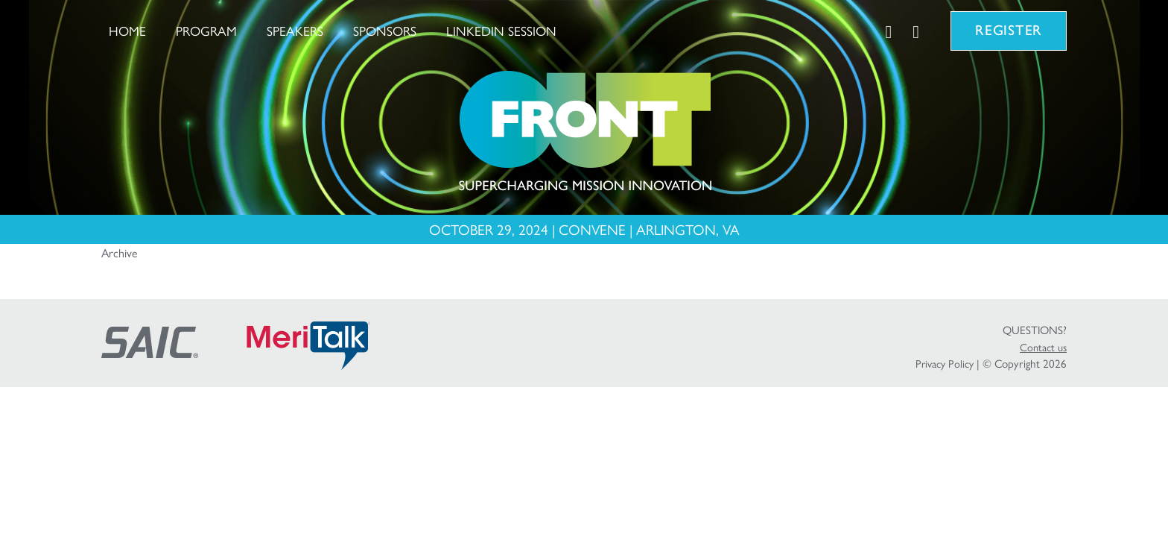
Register (1008, 30)
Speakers (295, 30)
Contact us (1043, 346)
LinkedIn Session (501, 30)
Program (206, 30)
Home (127, 30)
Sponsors (384, 30)
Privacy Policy (944, 363)
